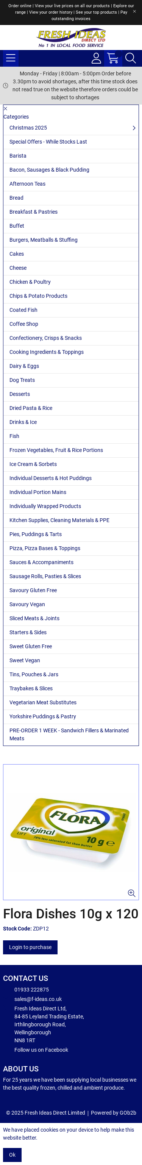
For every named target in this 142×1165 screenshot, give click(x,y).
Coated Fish (23, 310)
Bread (16, 198)
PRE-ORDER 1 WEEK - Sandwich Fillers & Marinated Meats (69, 734)
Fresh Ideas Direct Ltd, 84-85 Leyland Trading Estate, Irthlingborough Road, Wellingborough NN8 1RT (43, 1024)
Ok (12, 1155)
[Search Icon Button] (130, 58)
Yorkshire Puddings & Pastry (42, 716)
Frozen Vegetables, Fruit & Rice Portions (56, 450)
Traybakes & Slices (31, 688)
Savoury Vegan (27, 604)
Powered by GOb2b (113, 1113)
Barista (18, 156)
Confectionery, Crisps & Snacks (45, 338)
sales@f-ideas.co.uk (32, 998)
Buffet (16, 226)
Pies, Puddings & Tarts (35, 534)
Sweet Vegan (24, 660)
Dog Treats (22, 380)
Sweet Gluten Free (30, 646)
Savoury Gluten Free (33, 590)
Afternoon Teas (27, 184)
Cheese (18, 268)
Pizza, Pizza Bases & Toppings (44, 548)
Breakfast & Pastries (33, 212)
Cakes (16, 254)
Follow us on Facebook (35, 1049)
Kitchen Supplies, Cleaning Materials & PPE (59, 520)
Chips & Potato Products (38, 296)
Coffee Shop (23, 324)
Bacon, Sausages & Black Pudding (49, 170)
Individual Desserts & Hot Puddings (50, 478)
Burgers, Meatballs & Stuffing (43, 240)
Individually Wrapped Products (45, 506)
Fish (14, 436)
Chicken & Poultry (30, 282)
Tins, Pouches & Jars (33, 674)
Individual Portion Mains (37, 492)
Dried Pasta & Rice (30, 408)
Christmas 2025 (28, 128)
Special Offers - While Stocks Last (48, 142)
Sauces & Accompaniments (41, 562)
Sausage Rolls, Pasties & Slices (45, 576)
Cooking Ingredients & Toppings (46, 352)
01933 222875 (26, 989)
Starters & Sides (28, 632)
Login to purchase (30, 947)
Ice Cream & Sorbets (33, 464)
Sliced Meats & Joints (34, 618)
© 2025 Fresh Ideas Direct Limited (45, 1113)
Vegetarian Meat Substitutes (42, 702)
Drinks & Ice (23, 422)
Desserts (19, 394)
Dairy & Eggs (24, 366)
